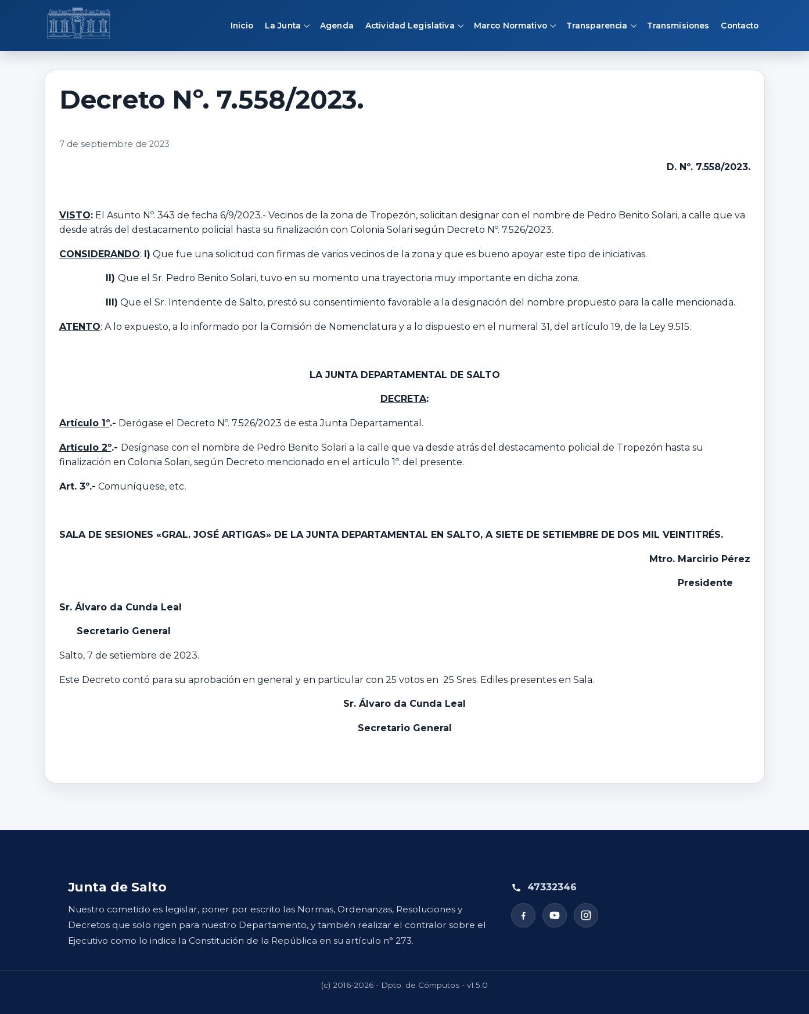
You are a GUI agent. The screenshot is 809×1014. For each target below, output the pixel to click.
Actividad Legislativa (410, 25)
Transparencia (597, 25)
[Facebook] (523, 915)
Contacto (739, 25)
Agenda (337, 25)
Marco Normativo (510, 25)
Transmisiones (678, 25)
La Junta (283, 25)
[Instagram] (586, 915)
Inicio (242, 25)
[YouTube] (554, 915)
